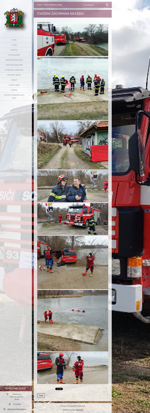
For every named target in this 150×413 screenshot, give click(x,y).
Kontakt (14, 50)
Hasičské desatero (14, 60)
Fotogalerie (14, 55)
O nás (14, 45)
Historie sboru (14, 75)
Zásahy (14, 80)
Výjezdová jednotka (14, 70)
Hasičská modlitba (14, 65)
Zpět (41, 396)
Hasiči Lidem (14, 85)
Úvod (14, 40)
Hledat (107, 5)
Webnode (79, 410)
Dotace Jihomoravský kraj (14, 96)
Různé (14, 90)
